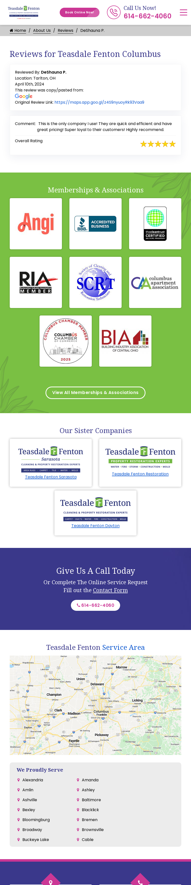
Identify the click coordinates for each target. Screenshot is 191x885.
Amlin (27, 792)
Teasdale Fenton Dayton (95, 527)
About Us (42, 30)
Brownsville (93, 831)
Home (18, 30)
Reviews (65, 30)
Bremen (89, 821)
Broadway (32, 831)
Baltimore (91, 801)
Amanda (90, 782)
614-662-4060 (147, 16)
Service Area (123, 649)
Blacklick (90, 811)
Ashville (29, 801)
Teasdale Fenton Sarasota (51, 478)
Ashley (88, 792)
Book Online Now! (82, 12)
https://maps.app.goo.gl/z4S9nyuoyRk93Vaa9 (99, 102)
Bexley (28, 811)
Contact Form (110, 591)
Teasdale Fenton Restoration (140, 475)
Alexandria (32, 782)
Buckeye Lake (35, 841)
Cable (88, 841)
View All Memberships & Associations (96, 393)
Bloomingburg (36, 821)
